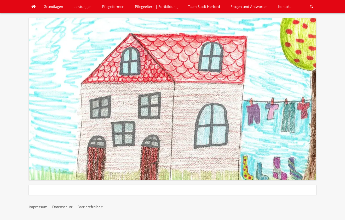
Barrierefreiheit (90, 206)
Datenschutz (62, 206)
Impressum (38, 206)
